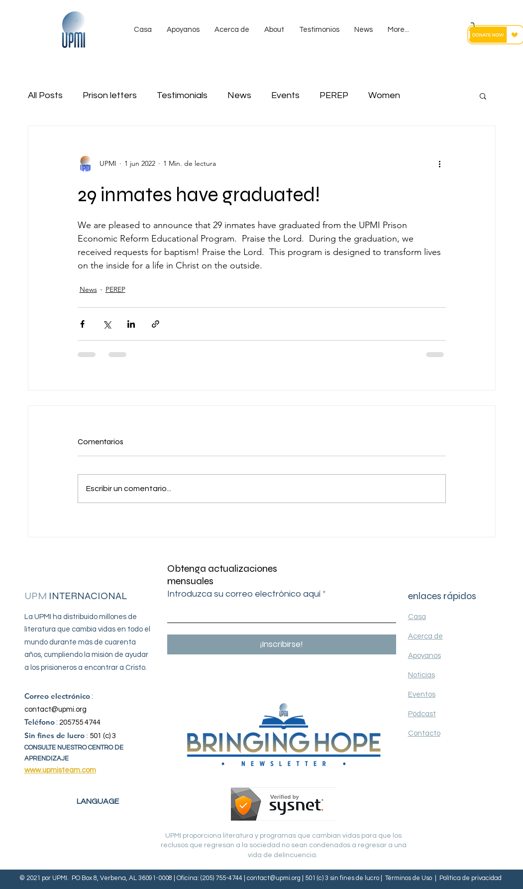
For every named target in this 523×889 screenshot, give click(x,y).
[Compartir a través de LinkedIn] (131, 324)
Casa (417, 617)
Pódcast (422, 714)
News (239, 95)
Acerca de (425, 636)
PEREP (333, 95)
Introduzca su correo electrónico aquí (243, 594)
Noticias (421, 675)
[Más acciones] (440, 164)
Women (384, 95)
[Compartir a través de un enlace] (155, 324)
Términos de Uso (408, 878)
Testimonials (182, 95)
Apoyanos (424, 655)
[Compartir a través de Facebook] (82, 324)
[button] (483, 96)
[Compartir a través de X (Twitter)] (106, 324)
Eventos (421, 694)
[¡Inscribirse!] (281, 644)
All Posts (45, 95)
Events (285, 95)
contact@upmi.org (55, 709)
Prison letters (110, 95)
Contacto (424, 733)
